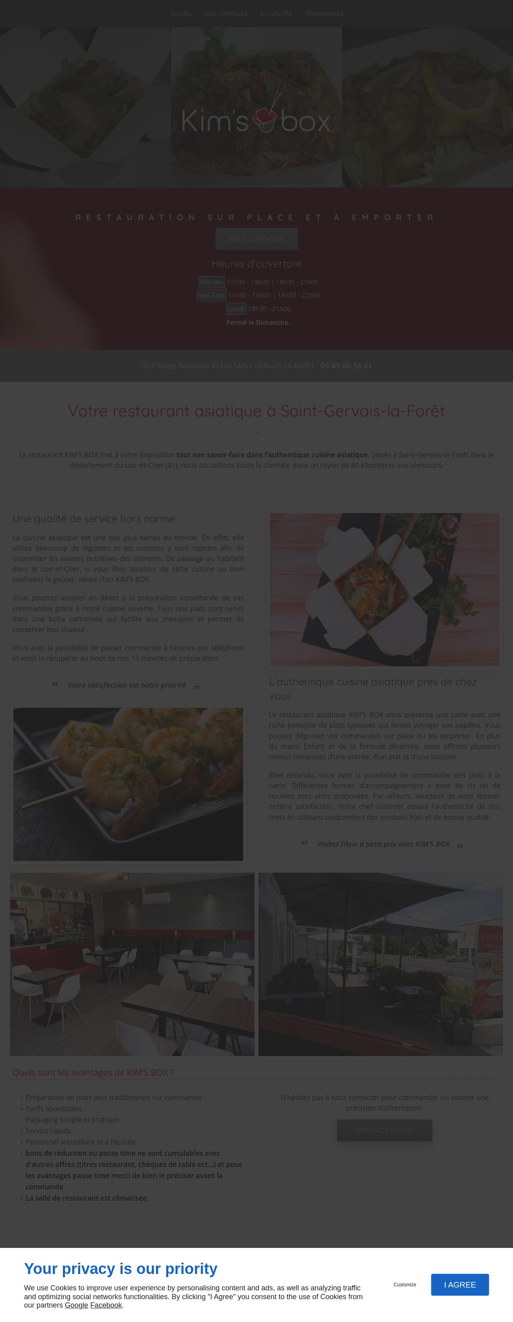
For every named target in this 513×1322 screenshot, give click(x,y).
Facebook (106, 1305)
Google (76, 1305)
